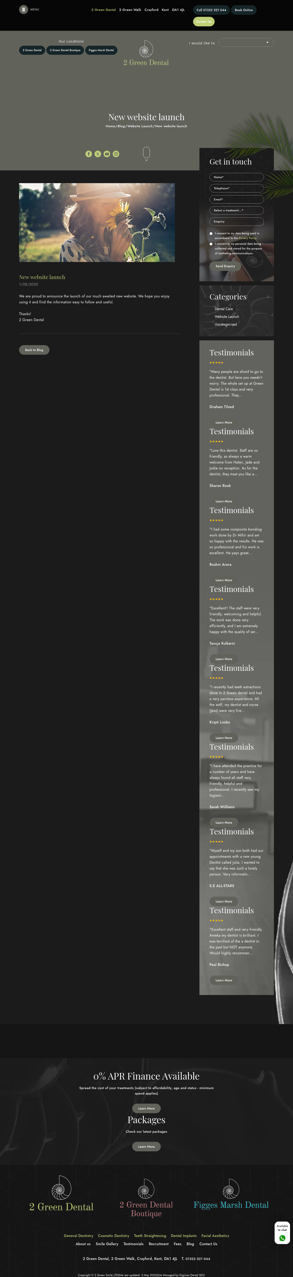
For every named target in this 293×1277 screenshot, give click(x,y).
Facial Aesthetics (219, 1227)
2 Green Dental (32, 39)
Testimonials (133, 1235)
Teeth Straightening (150, 1227)
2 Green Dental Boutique (65, 39)
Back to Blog (34, 338)
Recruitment (159, 1235)
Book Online (231, 10)
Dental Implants (186, 1227)
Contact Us (261, 10)
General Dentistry (74, 1227)
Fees (179, 1235)
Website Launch (140, 114)
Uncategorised (226, 312)
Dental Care (224, 297)
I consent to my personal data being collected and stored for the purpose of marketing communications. (236, 237)
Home (110, 114)
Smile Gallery (105, 1235)
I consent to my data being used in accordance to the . (234, 224)
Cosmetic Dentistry (111, 1227)
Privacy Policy (247, 226)
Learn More (224, 411)
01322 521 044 (191, 10)
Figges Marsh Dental (101, 39)
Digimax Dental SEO (192, 1267)
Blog (121, 114)
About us (80, 1235)
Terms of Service (182, 1272)
